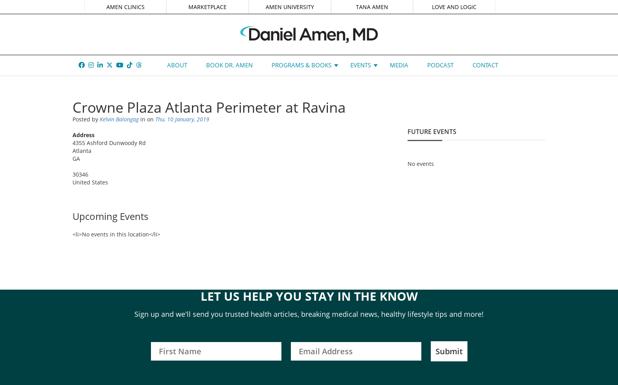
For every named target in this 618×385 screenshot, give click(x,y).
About (177, 65)
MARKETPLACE (207, 7)
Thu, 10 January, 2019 (182, 119)
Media (399, 65)
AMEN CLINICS (125, 7)
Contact (485, 65)
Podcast (440, 65)
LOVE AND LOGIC (454, 7)
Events (360, 65)
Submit (449, 351)
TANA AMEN (372, 7)
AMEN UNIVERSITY (290, 7)
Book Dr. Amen (229, 65)
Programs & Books (301, 65)
